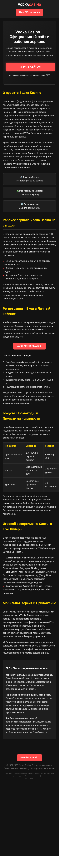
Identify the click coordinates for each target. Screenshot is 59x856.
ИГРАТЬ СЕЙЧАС (30, 66)
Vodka (29, 5)
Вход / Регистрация (29, 12)
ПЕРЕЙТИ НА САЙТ (30, 757)
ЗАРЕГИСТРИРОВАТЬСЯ (29, 346)
